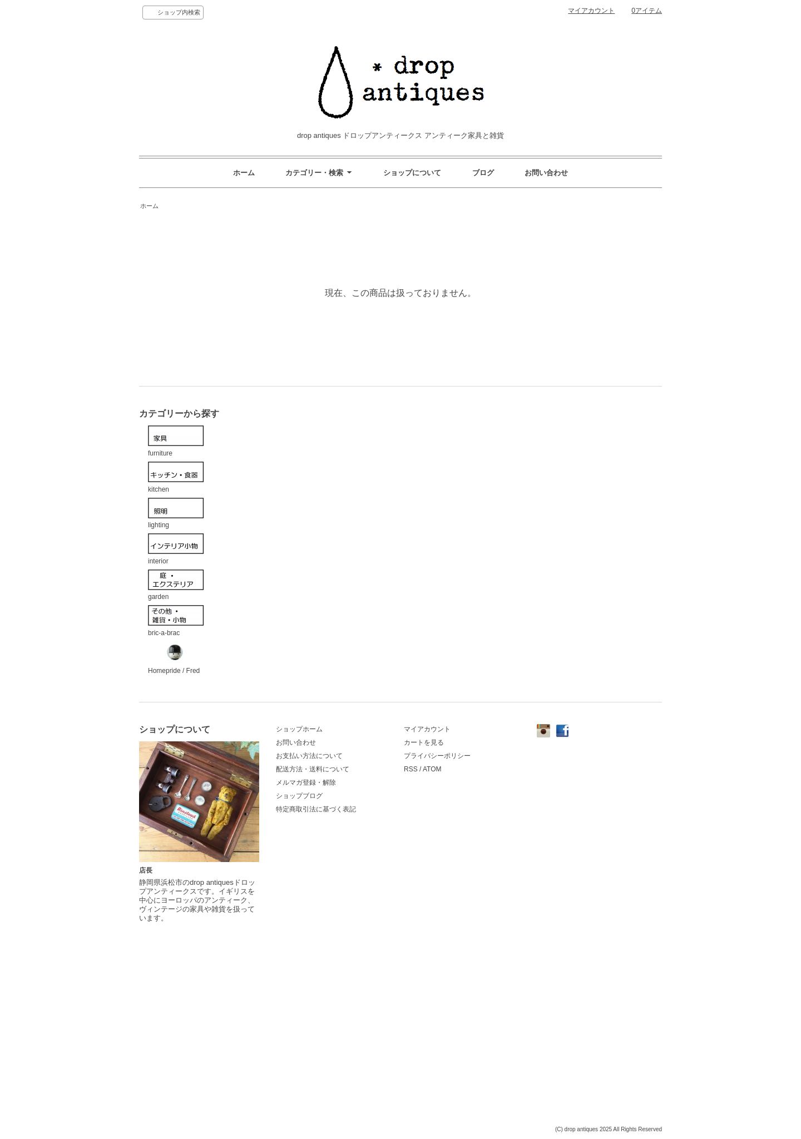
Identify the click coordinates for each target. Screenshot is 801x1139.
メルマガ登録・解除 (306, 782)
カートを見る (424, 742)
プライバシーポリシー (437, 756)
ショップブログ (299, 796)
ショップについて (412, 173)
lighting (176, 513)
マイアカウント (591, 10)
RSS (411, 769)
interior (176, 549)
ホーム (244, 173)
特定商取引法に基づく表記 (316, 809)
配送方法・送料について (312, 769)
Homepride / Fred (176, 658)
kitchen (176, 477)
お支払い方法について (309, 756)
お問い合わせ (546, 173)
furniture (176, 441)
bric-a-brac (176, 621)
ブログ (483, 173)
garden (176, 585)
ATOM (432, 769)
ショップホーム (299, 729)
